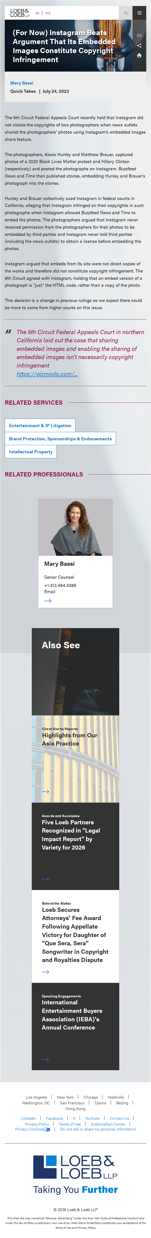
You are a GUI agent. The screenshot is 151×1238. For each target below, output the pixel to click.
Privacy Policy (37, 1124)
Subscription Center (108, 1124)
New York (65, 1097)
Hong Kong (76, 1108)
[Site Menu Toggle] (139, 13)
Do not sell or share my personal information (98, 1129)
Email (49, 591)
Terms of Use (70, 1124)
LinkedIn (28, 1118)
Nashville (116, 1097)
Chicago (91, 1097)
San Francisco (72, 1103)
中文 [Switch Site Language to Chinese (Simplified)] (48, 13)
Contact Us (119, 1118)
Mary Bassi (21, 83)
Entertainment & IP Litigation (40, 425)
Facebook (54, 1118)
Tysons (100, 1103)
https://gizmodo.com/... (47, 373)
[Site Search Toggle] (125, 13)
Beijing (122, 1103)
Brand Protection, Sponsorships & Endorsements (60, 438)
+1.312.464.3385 (60, 585)
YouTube (92, 1118)
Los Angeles (36, 1097)
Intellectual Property (30, 451)
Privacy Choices (32, 1129)
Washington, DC (36, 1103)
